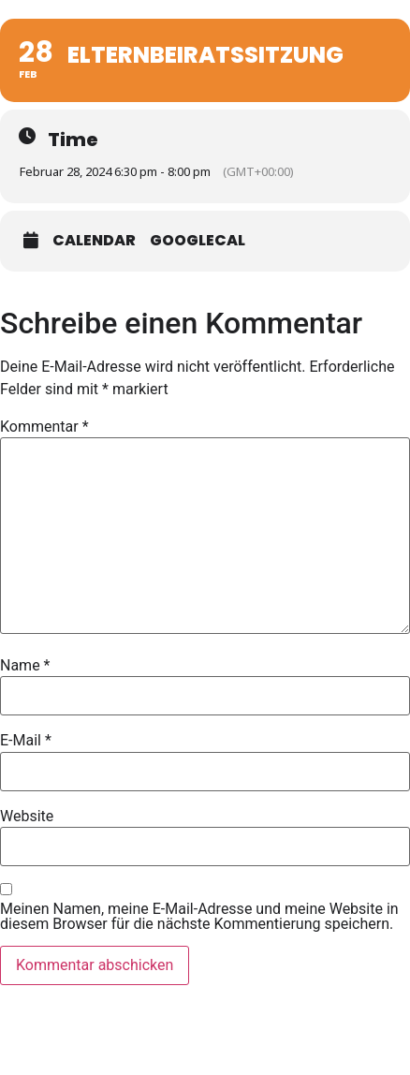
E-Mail (25, 740)
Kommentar (44, 427)
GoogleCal (197, 240)
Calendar (94, 240)
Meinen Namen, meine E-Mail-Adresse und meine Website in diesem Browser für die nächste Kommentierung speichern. (199, 917)
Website (26, 816)
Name (25, 665)
